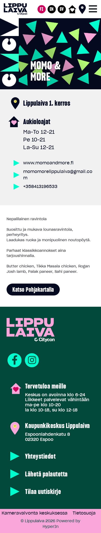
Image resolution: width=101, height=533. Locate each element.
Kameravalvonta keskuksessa (34, 513)
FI (41, 9)
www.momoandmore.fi (48, 163)
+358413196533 (40, 186)
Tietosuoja (84, 513)
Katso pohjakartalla (33, 289)
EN (52, 9)
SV (62, 9)
